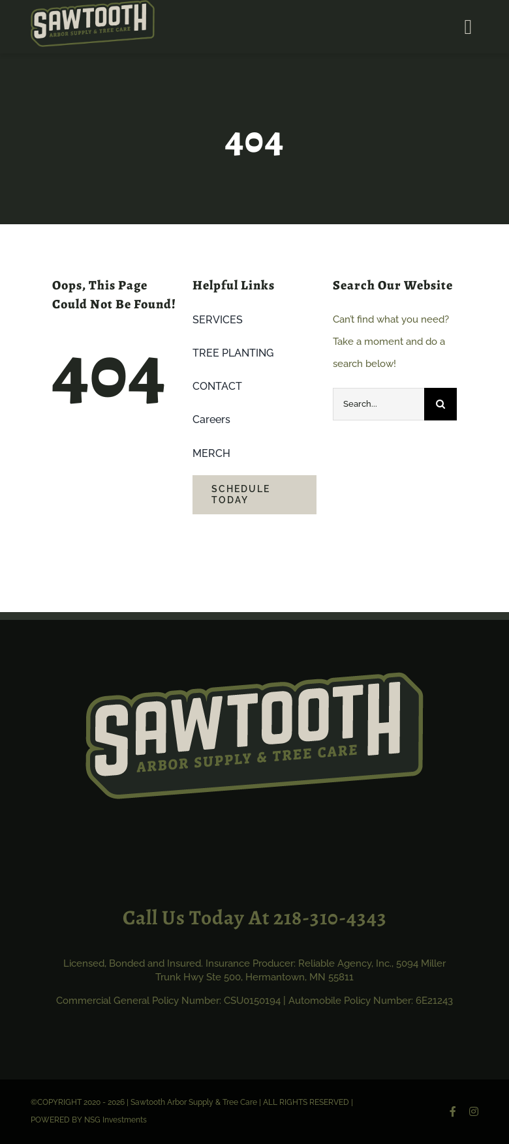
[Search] (440, 404)
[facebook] (453, 1111)
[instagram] (473, 1111)
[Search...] (378, 404)
